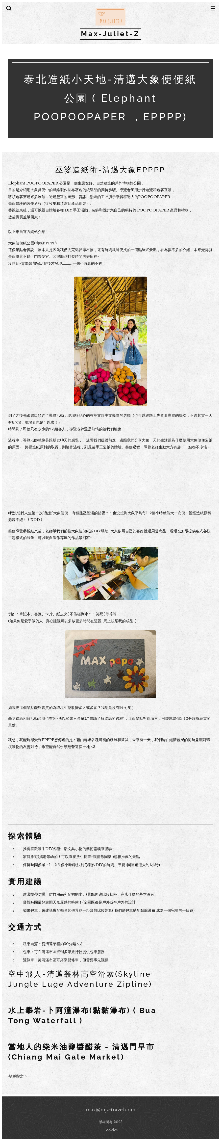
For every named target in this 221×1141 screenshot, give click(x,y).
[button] (8, 8)
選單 (213, 8)
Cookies (110, 1130)
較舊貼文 (15, 1076)
